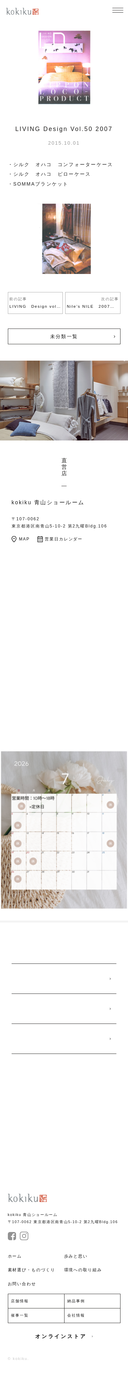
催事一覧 (20, 1323)
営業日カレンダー (62, 543)
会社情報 (76, 1323)
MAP (21, 544)
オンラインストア (64, 1344)
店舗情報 (20, 1308)
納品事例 (76, 1308)
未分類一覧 (64, 337)
